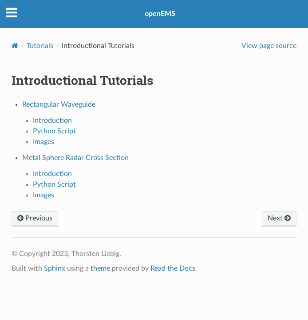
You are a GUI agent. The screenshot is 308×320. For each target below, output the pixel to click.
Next (279, 218)
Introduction (52, 120)
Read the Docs (172, 268)
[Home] (15, 45)
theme (100, 268)
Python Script (54, 131)
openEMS (160, 13)
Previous (34, 218)
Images (43, 141)
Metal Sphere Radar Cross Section (75, 157)
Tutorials (40, 45)
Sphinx (54, 268)
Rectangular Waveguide (58, 104)
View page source (268, 45)
